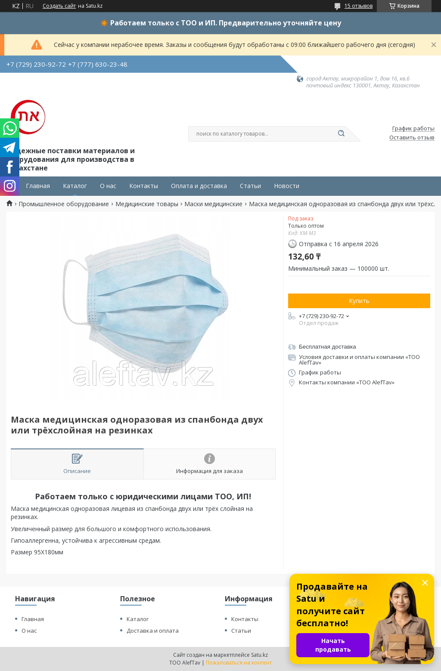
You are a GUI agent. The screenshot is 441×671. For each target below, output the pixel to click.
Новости (286, 186)
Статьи (250, 186)
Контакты (143, 186)
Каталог (75, 186)
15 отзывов (359, 5)
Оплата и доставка (199, 186)
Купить (359, 301)
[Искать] (341, 134)
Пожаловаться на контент (239, 662)
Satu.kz (259, 655)
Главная (38, 186)
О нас (108, 186)
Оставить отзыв (412, 138)
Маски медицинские (213, 204)
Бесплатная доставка (327, 346)
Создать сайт (59, 6)
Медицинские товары (146, 204)
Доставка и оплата (153, 630)
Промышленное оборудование (64, 204)
